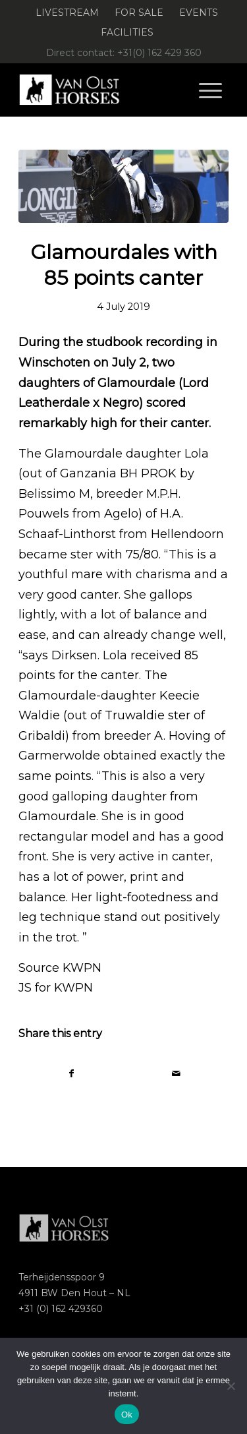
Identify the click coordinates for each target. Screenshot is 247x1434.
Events (198, 12)
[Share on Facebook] (71, 1074)
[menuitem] (67, 12)
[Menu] (210, 89)
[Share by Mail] (176, 1074)
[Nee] (230, 1385)
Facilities (127, 32)
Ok (126, 1414)
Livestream (67, 12)
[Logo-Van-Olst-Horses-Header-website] (102, 89)
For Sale (139, 12)
